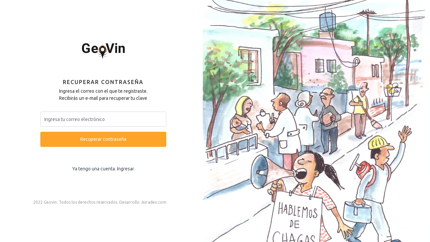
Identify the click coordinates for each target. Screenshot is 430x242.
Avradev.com (153, 202)
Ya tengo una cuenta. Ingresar (103, 168)
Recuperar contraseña (103, 139)
